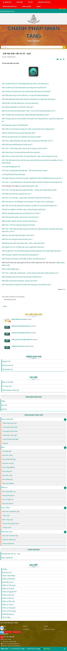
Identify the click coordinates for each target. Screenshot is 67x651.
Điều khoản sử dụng (49, 629)
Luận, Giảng (6, 507)
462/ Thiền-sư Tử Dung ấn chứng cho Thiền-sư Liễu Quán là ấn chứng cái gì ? (28, 129)
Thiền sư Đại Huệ (8, 595)
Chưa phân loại (7, 369)
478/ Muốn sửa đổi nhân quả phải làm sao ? (17, 194)
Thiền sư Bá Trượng (9, 611)
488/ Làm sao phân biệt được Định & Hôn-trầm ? (18, 235)
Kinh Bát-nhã (6, 451)
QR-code (17, 632)
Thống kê (3, 629)
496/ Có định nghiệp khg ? (10, 269)
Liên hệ (46, 626)
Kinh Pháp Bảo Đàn (9, 459)
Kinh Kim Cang (7, 455)
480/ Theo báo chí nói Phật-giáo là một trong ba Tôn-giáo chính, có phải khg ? (28, 202)
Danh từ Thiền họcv (9, 540)
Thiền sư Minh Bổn (8, 579)
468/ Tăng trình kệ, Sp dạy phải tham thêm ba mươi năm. (21, 152)
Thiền (3, 401)
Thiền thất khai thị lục (9, 423)
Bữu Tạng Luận (7, 519)
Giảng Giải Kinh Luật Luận (22, 319)
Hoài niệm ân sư (7, 582)
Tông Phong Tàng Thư (10, 6)
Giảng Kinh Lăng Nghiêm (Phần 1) (24, 326)
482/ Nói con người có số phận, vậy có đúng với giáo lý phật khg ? (24, 209)
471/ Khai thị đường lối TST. (11, 167)
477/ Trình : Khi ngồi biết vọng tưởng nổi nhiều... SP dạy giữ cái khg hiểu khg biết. (29, 190)
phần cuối (34, 186)
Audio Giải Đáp (26, 6)
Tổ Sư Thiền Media (8, 576)
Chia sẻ (4, 409)
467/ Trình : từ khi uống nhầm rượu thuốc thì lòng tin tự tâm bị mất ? (24, 148)
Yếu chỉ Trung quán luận (10, 523)
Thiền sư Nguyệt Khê (9, 592)
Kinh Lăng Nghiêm (8, 467)
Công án (5, 443)
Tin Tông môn (7, 386)
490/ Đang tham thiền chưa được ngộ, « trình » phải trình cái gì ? (23, 243)
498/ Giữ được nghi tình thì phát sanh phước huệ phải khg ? (22, 277)
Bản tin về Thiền (7, 382)
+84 (11, 649)
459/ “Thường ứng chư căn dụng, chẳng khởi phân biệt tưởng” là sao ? (25, 115)
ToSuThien (45, 649)
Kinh (3, 447)
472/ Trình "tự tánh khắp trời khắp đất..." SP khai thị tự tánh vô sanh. (25, 170)
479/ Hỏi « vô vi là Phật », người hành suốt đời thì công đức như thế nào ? (27, 198)
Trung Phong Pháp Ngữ (10, 439)
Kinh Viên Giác (7, 475)
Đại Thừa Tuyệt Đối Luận (10, 511)
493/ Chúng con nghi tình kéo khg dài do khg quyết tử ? (20, 255)
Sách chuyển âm (7, 558)
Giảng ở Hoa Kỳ (7, 365)
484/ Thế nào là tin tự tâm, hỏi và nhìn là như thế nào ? (20, 217)
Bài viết (33, 565)
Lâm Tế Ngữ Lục (8, 499)
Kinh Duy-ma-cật (8, 463)
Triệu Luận (6, 515)
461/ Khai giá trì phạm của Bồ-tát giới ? (15, 125)
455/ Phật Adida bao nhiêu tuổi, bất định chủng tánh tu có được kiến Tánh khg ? (28, 99)
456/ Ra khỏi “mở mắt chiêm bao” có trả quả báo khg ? (20, 103)
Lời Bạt (4, 569)
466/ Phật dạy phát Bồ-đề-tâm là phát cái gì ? (17, 144)
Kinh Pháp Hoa (7, 479)
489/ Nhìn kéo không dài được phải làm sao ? (17, 239)
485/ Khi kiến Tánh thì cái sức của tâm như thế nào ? (19, 221)
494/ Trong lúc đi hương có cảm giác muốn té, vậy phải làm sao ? (24, 259)
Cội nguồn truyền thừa (9, 431)
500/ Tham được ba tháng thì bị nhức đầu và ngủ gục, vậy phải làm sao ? (26, 284)
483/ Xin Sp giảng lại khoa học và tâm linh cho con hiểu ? (21, 213)
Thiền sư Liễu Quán (9, 585)
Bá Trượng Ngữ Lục (9, 491)
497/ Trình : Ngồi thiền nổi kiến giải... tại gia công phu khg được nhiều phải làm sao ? (30, 273)
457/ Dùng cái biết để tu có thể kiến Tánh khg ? (18, 107)
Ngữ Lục (4, 487)
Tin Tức (30, 2)
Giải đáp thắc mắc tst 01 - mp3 (23, 346)
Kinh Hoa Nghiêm (8, 483)
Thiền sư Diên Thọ (8, 601)
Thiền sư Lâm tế (7, 605)
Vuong (63, 289)
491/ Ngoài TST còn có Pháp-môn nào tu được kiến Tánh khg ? (23, 247)
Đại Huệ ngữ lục (7, 503)
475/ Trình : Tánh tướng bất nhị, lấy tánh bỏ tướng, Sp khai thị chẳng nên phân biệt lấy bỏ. (32, 182)
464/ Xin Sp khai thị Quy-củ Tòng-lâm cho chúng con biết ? (21, 137)
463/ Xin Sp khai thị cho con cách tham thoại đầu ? (19, 133)
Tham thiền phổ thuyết (10, 427)
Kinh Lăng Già (7, 471)
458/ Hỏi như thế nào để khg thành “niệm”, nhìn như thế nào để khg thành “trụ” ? (29, 111)
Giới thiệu (20, 2)
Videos (38, 6)
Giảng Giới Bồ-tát (8, 543)
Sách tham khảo (7, 532)
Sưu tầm (4, 405)
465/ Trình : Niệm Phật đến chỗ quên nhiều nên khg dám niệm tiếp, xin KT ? (27, 141)
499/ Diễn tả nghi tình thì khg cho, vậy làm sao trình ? (20, 281)
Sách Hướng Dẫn (7, 419)
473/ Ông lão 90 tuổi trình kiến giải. (13, 174)
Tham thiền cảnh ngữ (9, 435)
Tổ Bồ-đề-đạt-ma (8, 614)
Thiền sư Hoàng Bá (8, 608)
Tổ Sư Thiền (6, 617)
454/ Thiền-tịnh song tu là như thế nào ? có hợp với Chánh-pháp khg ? (25, 95)
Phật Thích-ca (7, 572)
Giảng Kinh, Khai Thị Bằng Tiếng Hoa (24, 339)
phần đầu (25, 186)
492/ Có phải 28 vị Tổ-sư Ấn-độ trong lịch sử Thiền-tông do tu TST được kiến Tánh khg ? (31, 251)
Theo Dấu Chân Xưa (44, 2)
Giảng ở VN (6, 361)
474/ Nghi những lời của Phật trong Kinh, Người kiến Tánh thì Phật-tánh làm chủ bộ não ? (32, 178)
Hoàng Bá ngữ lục (8, 495)
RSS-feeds (26, 629)
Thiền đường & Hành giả (10, 390)
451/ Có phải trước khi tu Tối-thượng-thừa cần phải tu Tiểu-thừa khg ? (25, 84)
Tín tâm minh (6, 527)
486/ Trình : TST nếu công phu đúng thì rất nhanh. (18, 225)
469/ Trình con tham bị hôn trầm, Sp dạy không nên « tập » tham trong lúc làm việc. (30, 156)
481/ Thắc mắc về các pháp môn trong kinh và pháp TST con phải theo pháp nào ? (29, 205)
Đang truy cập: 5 (6, 632)
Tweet (5, 306)
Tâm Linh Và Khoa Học (10, 536)
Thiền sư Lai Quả (8, 588)
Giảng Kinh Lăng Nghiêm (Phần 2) (24, 332)
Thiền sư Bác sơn (8, 598)
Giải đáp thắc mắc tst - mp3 (11, 554)
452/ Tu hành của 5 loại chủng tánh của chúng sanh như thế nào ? (24, 87)
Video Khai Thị (33, 356)
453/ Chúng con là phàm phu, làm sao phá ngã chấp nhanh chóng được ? (26, 91)
